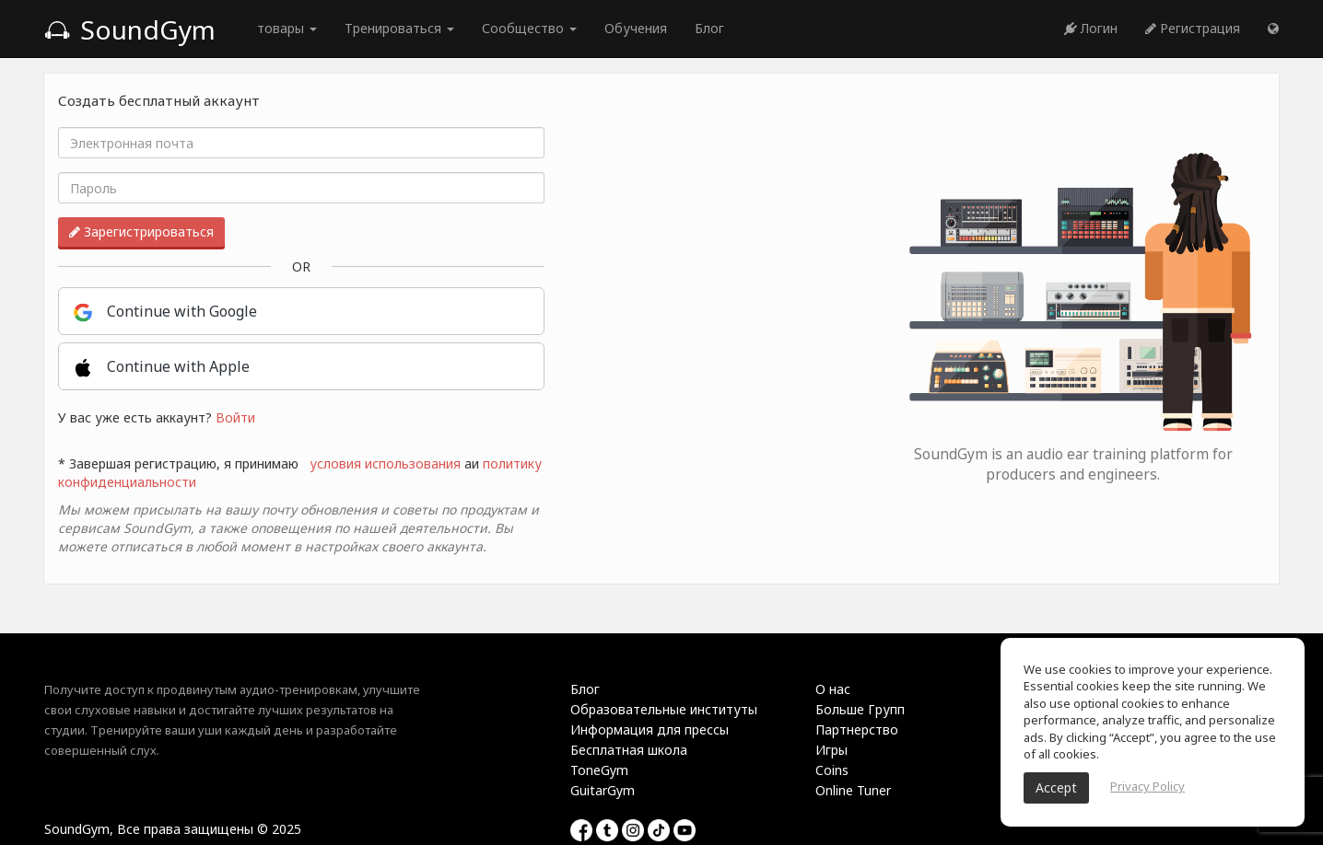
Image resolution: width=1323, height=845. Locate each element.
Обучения (635, 28)
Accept (1056, 787)
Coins (832, 770)
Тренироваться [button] (399, 28)
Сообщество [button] (529, 28)
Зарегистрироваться (141, 231)
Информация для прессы (649, 729)
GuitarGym (602, 790)
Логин (1091, 28)
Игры (831, 749)
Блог (709, 28)
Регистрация (1192, 28)
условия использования (385, 463)
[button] (1273, 28)
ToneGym (599, 770)
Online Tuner (853, 790)
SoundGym (130, 29)
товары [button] (287, 28)
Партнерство (856, 729)
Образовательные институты (663, 709)
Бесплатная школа (628, 749)
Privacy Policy (1147, 786)
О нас (832, 689)
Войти (235, 417)
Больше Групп (860, 709)
